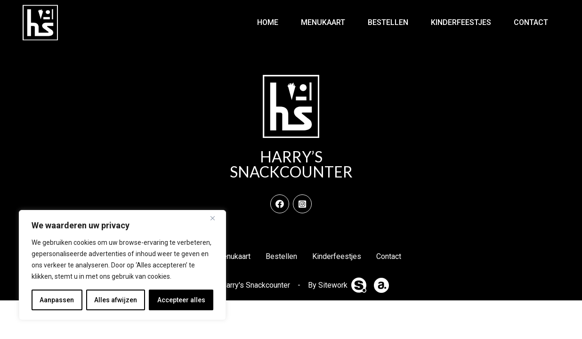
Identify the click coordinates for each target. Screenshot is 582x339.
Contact (531, 22)
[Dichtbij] (216, 218)
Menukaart (323, 22)
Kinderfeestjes (461, 22)
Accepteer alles (181, 300)
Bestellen (388, 22)
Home (267, 22)
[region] (122, 265)
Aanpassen (57, 300)
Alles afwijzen (115, 300)
